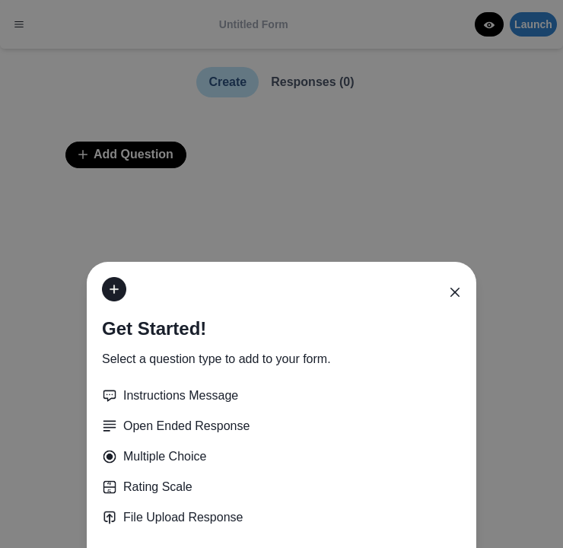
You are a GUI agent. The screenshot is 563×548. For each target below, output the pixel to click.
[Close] (455, 292)
